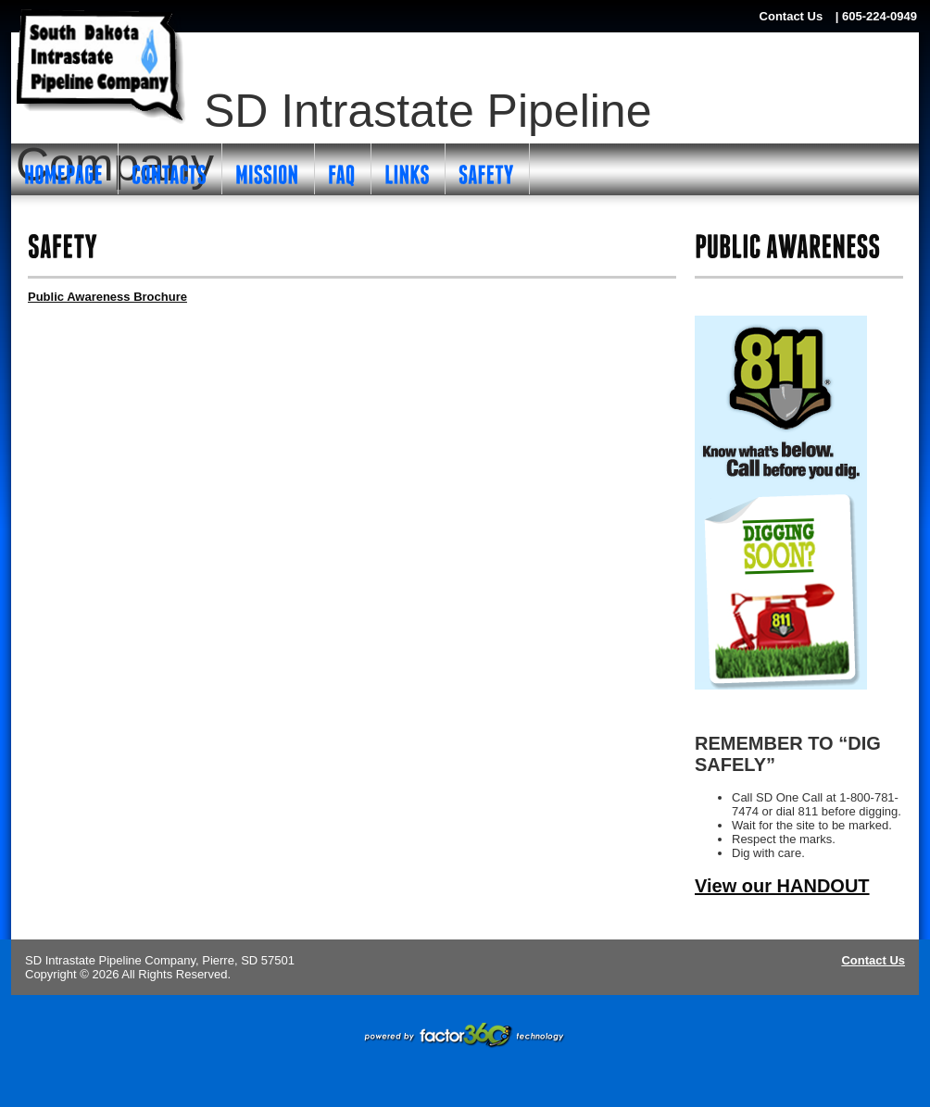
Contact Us (873, 960)
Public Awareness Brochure (107, 297)
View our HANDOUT (782, 886)
